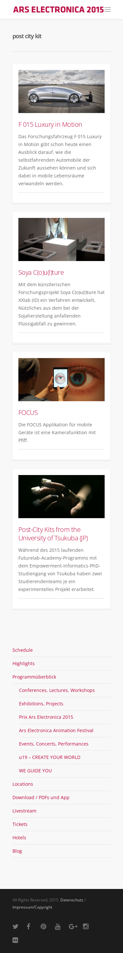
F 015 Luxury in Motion (50, 124)
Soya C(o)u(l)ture (41, 272)
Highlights (23, 663)
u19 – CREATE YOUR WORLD (49, 757)
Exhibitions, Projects (41, 703)
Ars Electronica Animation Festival (56, 730)
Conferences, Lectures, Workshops (57, 690)
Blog (17, 851)
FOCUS (28, 412)
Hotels (19, 837)
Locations (22, 784)
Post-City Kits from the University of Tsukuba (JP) (53, 533)
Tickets (20, 824)
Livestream (24, 811)
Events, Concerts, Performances (54, 744)
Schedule (22, 650)
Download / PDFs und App (41, 797)
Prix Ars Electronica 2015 (46, 717)
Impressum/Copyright (32, 907)
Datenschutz (71, 900)
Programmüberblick (34, 677)
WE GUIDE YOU (35, 770)
